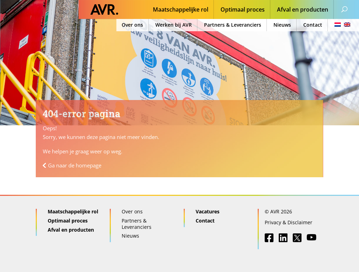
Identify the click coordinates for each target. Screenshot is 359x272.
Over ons (132, 24)
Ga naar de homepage (74, 165)
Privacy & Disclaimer (288, 222)
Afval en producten (302, 10)
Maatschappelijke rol (180, 10)
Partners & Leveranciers (232, 24)
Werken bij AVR (173, 24)
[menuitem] (340, 25)
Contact (312, 24)
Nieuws (282, 24)
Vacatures (207, 211)
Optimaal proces (243, 10)
